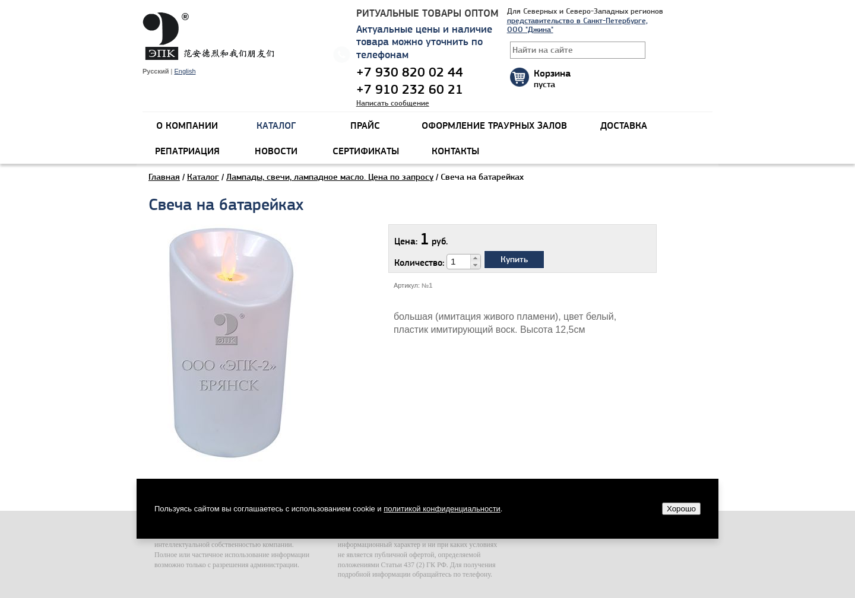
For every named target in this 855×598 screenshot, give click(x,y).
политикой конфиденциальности (442, 508)
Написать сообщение (392, 102)
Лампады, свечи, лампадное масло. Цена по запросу (329, 176)
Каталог (203, 176)
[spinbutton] (459, 261)
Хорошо (681, 508)
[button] (475, 258)
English (184, 71)
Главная (164, 176)
